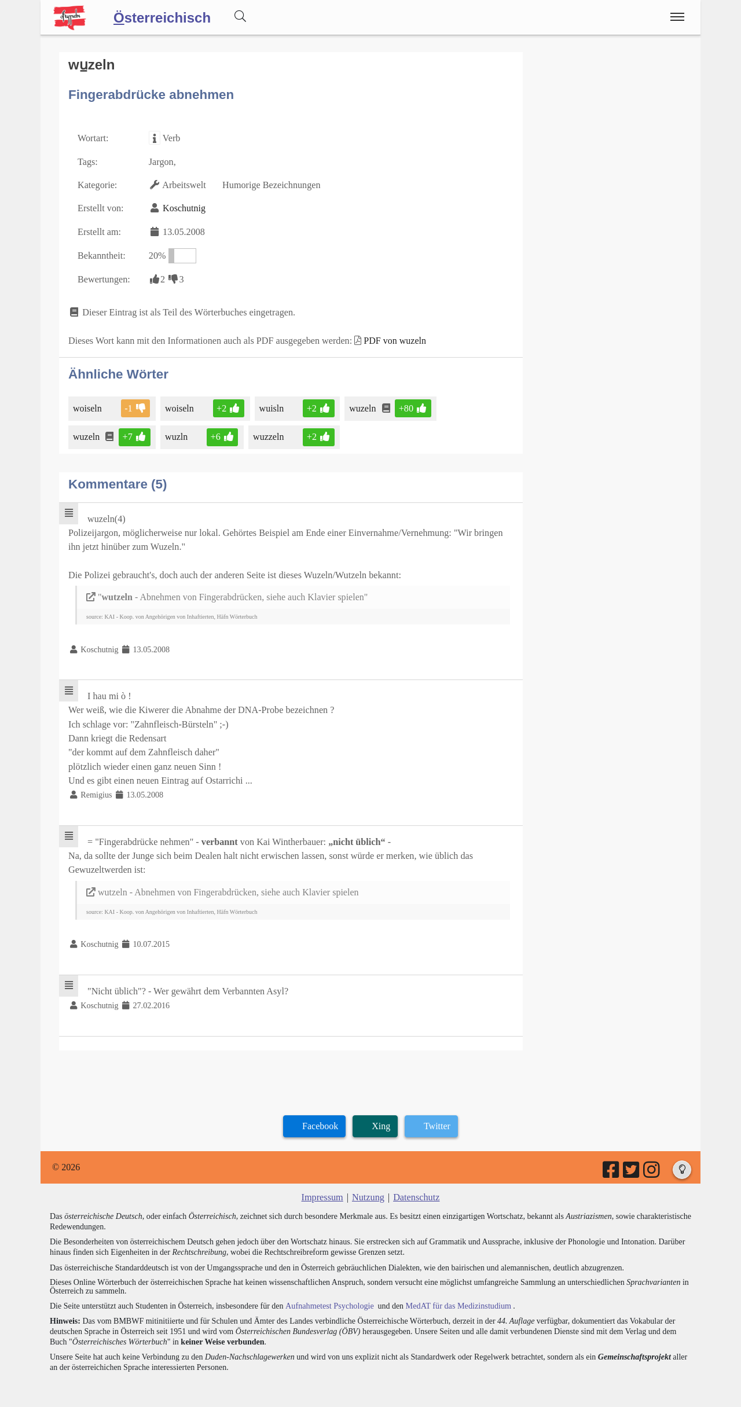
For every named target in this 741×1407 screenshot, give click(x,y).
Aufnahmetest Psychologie (328, 1297)
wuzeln (362, 405)
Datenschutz (416, 1190)
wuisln (271, 405)
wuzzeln (268, 434)
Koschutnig (183, 207)
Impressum (322, 1190)
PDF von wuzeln (392, 338)
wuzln (176, 434)
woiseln (88, 405)
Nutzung (368, 1190)
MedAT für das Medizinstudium (455, 1297)
